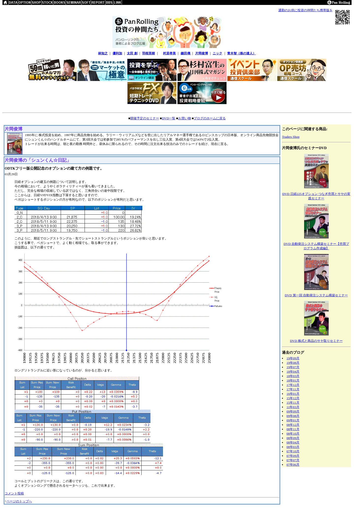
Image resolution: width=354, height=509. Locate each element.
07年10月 (293, 451)
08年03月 (293, 447)
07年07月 (293, 460)
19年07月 (293, 367)
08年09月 (293, 438)
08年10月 (293, 433)
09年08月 (293, 416)
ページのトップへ (19, 501)
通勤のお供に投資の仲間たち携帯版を (305, 10)
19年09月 (293, 358)
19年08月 (293, 363)
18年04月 (293, 371)
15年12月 (293, 398)
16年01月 (293, 394)
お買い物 (184, 118)
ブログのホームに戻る (210, 118)
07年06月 (293, 464)
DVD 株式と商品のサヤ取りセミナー (316, 341)
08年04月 (293, 442)
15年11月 (293, 402)
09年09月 (293, 411)
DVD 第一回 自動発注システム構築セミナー (316, 295)
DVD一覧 (168, 118)
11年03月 (293, 407)
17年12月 (293, 385)
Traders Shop (290, 137)
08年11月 (293, 429)
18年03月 (293, 376)
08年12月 (293, 425)
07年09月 (293, 456)
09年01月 (293, 420)
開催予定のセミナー (144, 118)
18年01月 (293, 380)
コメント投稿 (14, 493)
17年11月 (293, 389)
